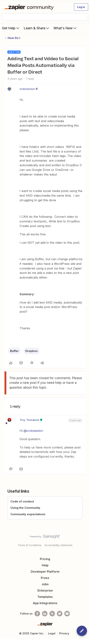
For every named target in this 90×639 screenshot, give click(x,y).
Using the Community (25, 507)
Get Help (11, 28)
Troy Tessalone (29, 420)
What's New (65, 28)
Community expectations (27, 514)
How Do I (14, 38)
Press (45, 578)
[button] (81, 7)
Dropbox (31, 351)
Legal (51, 633)
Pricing (45, 559)
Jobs (45, 584)
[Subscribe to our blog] (52, 613)
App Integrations (45, 603)
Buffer (14, 351)
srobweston (27, 89)
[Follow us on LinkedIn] (45, 613)
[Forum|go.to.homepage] (30, 7)
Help (45, 565)
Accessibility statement (58, 545)
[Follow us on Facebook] (37, 613)
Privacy (64, 633)
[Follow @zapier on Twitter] (59, 613)
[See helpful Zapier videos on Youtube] (67, 613)
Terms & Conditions (30, 545)
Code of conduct (22, 501)
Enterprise (45, 590)
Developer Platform (45, 571)
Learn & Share (37, 28)
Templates (45, 597)
